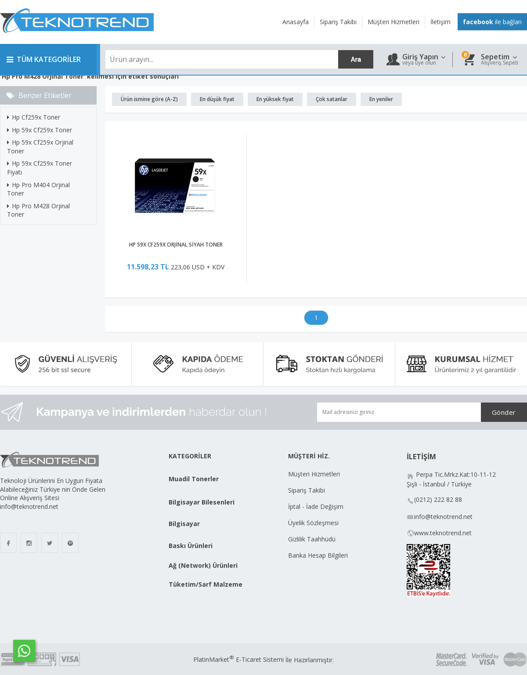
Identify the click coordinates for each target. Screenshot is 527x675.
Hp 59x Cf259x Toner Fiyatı (39, 167)
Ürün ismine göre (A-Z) (149, 99)
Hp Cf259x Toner (33, 117)
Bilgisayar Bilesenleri (202, 502)
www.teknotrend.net (443, 533)
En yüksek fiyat (275, 99)
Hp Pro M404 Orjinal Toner (38, 189)
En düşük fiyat (217, 99)
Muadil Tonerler (194, 479)
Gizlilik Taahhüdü (312, 539)
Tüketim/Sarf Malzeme (205, 584)
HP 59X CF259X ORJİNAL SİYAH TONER (176, 244)
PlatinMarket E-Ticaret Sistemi (238, 659)
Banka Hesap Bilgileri (318, 555)
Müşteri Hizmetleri (314, 474)
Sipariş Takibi (306, 490)
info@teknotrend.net (443, 516)
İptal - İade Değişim (316, 506)
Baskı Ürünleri (191, 545)
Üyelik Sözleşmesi (313, 523)
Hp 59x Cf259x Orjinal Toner (40, 146)
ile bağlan (492, 22)
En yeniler (381, 99)
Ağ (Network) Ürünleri (203, 565)
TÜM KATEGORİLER (44, 59)
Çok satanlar (331, 99)
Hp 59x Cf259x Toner (39, 130)
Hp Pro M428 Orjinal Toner (38, 210)
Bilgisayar (184, 523)
